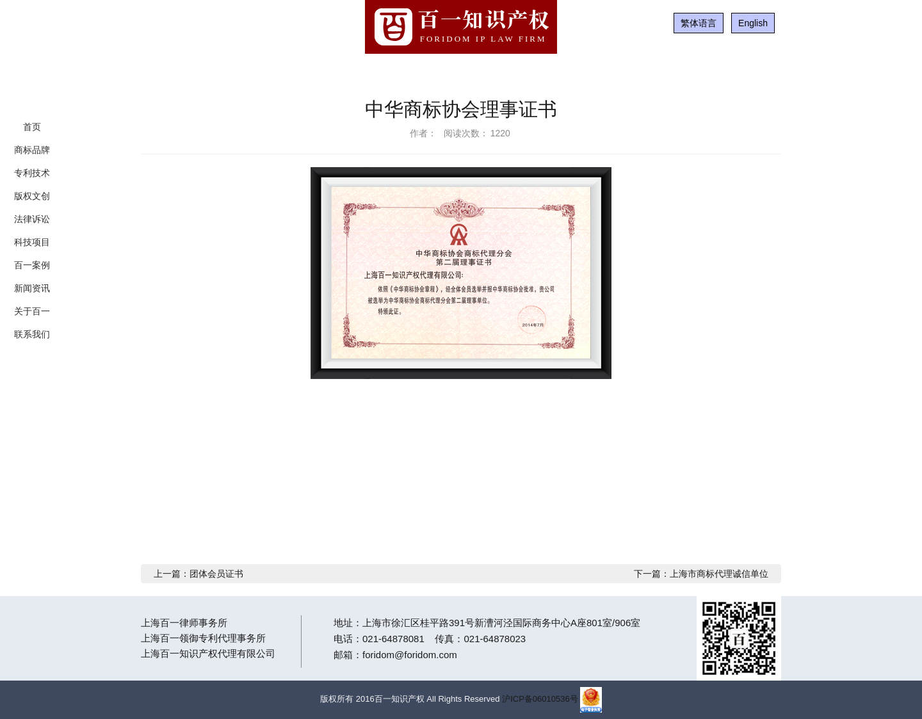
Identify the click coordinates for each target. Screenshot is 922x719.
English (753, 23)
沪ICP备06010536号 (540, 699)
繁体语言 (698, 23)
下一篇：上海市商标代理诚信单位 (701, 574)
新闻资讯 (32, 288)
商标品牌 (32, 150)
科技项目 (32, 242)
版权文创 (32, 196)
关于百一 (32, 311)
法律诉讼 (32, 219)
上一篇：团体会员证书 (198, 574)
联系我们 (32, 334)
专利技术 (32, 173)
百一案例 (32, 265)
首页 (32, 127)
